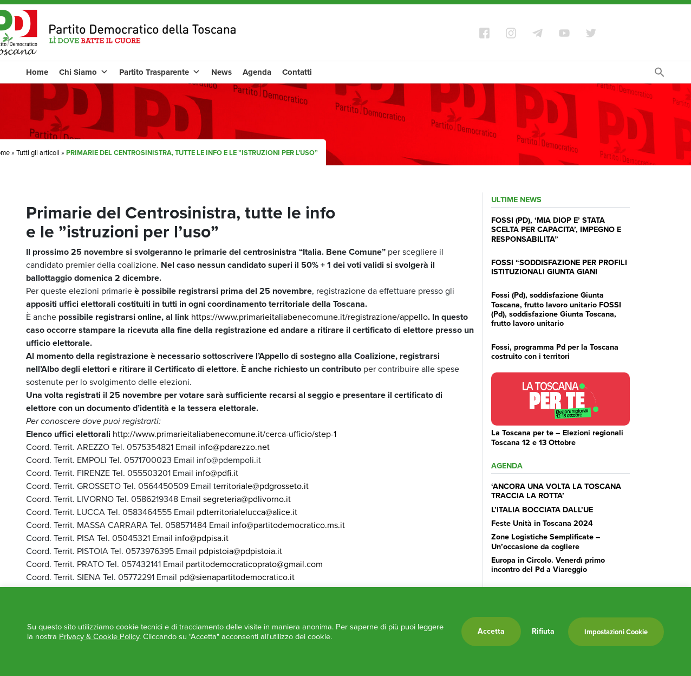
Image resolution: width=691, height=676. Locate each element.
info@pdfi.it (215, 473)
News (221, 72)
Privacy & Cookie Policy (99, 636)
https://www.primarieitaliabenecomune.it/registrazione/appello (310, 317)
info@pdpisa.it (201, 538)
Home (37, 72)
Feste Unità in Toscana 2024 (542, 523)
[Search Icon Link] (659, 75)
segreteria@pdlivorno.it (247, 499)
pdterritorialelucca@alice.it (245, 512)
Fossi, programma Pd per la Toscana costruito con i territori (554, 351)
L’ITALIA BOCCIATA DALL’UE (542, 510)
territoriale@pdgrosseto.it (260, 486)
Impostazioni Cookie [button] (616, 632)
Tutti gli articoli (38, 152)
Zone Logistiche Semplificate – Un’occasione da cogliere (546, 541)
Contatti (297, 72)
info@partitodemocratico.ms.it (288, 525)
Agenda (257, 72)
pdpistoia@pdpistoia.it (240, 551)
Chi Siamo (83, 72)
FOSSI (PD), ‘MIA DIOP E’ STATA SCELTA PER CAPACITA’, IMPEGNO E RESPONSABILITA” (556, 229)
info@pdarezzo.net (234, 447)
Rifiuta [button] (543, 631)
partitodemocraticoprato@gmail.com (254, 564)
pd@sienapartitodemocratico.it (237, 577)
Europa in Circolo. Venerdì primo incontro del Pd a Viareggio (548, 564)
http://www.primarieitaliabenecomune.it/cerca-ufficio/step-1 (224, 434)
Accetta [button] (491, 631)
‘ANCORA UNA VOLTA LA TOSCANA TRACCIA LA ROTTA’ (556, 490)
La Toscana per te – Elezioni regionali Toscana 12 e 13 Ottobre (557, 437)
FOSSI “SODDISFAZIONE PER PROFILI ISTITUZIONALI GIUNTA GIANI (559, 267)
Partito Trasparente (159, 72)
